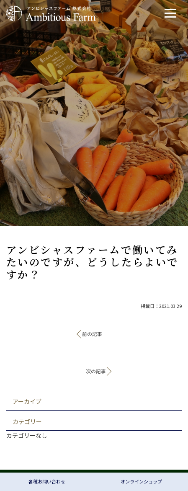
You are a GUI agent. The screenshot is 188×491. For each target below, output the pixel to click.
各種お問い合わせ (46, 481)
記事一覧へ (94, 353)
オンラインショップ (141, 481)
